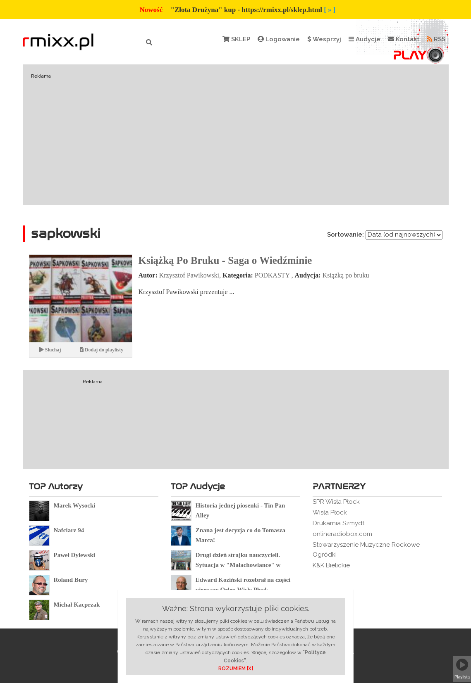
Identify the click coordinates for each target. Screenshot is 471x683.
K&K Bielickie (331, 565)
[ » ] (329, 10)
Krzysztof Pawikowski (189, 275)
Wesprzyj (324, 39)
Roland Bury (71, 579)
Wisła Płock (330, 512)
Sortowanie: (345, 234)
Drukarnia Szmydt (338, 523)
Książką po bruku (346, 275)
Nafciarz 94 (69, 530)
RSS (436, 39)
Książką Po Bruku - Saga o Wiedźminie (225, 260)
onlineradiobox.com (342, 534)
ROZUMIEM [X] (235, 668)
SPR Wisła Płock (336, 501)
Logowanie (279, 39)
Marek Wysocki (75, 505)
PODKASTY (272, 275)
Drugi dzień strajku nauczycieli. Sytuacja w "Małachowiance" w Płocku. (238, 565)
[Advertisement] (236, 135)
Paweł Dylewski (74, 555)
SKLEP (236, 39)
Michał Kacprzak (77, 604)
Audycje (364, 39)
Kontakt (403, 39)
